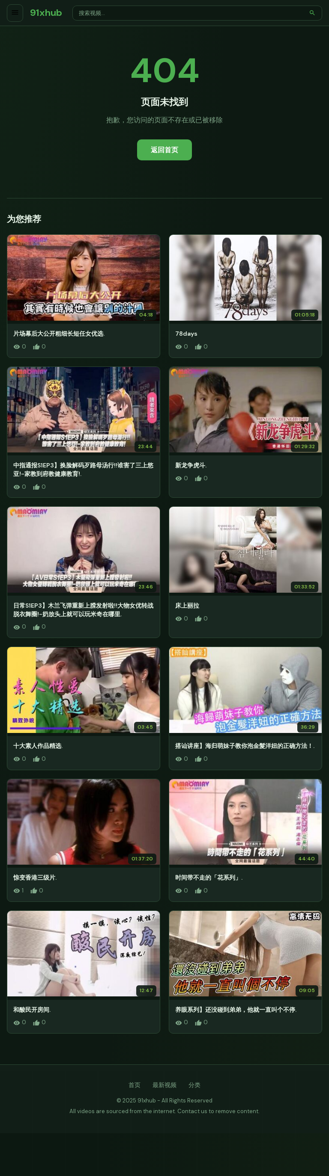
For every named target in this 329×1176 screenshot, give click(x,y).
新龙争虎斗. (190, 465)
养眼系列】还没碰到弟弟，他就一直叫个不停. (235, 1009)
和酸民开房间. (32, 1009)
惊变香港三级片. (35, 877)
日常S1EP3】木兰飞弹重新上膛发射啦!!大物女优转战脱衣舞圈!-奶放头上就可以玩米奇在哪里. (83, 610)
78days (186, 333)
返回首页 (164, 149)
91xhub (46, 12)
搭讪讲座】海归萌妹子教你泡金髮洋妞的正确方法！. (244, 746)
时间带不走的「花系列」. (208, 877)
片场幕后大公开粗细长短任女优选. (59, 333)
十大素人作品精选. (38, 746)
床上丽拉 (187, 605)
